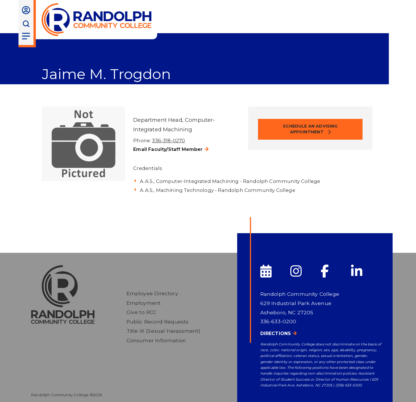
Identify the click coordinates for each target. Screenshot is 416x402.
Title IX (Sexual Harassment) (163, 331)
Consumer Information (156, 340)
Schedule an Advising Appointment (310, 129)
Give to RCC (142, 312)
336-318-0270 (168, 140)
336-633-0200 (278, 321)
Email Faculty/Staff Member (168, 149)
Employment (144, 303)
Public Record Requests (158, 322)
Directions (275, 333)
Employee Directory (152, 293)
